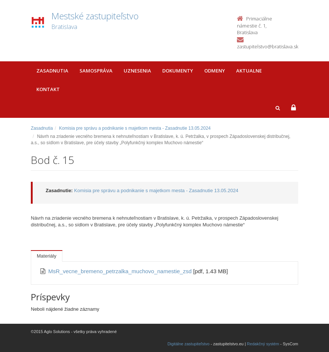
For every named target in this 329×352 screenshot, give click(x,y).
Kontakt (48, 89)
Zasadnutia (52, 70)
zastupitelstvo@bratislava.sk (267, 46)
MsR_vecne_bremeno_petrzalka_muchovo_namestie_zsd (120, 271)
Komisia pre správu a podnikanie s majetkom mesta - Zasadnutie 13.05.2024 (135, 128)
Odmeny (214, 70)
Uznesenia (137, 70)
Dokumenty (177, 70)
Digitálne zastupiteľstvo (188, 344)
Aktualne (249, 70)
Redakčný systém (263, 344)
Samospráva (96, 70)
